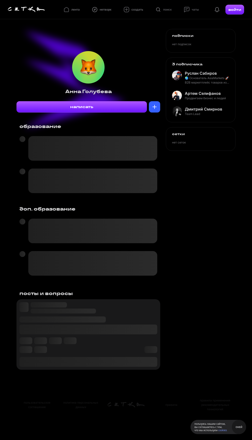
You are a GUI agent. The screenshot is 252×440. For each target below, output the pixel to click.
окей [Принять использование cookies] (239, 427)
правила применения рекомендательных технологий (215, 404)
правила (171, 405)
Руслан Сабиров (201, 73)
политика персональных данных (80, 405)
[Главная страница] (26, 10)
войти (234, 9)
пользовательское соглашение (37, 405)
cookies (222, 430)
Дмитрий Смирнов (203, 109)
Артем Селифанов (203, 93)
